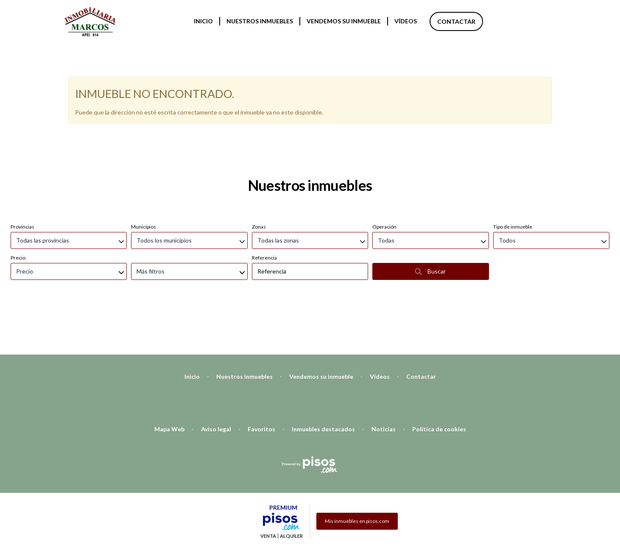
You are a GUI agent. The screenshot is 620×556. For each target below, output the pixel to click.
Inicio (203, 21)
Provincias (22, 182)
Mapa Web (169, 384)
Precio (18, 213)
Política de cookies (439, 384)
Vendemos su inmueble (344, 21)
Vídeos (405, 21)
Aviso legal (216, 384)
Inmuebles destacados (323, 384)
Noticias (383, 384)
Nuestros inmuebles (259, 21)
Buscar (430, 226)
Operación (384, 182)
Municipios (143, 182)
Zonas (259, 182)
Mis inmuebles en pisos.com (357, 476)
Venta (268, 491)
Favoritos (261, 384)
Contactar (456, 21)
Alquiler (291, 491)
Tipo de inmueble (512, 182)
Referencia (264, 213)
